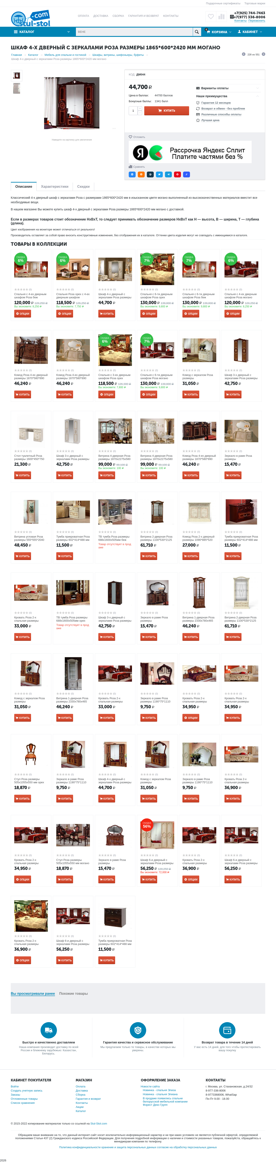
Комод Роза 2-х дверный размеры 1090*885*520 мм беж (198, 540)
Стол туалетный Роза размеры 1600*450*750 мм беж (29, 459)
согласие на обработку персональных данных (187, 1147)
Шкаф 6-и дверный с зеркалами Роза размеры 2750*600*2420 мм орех (240, 863)
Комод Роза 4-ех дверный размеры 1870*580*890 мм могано (199, 459)
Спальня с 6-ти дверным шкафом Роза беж (198, 295)
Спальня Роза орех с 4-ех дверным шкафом (72, 295)
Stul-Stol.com (98, 1123)
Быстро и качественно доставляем (48, 1042)
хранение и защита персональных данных (128, 1147)
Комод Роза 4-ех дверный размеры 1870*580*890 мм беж (73, 378)
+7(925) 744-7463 (249, 13)
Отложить (139, 137)
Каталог (26, 32)
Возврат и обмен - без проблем (223, 108)
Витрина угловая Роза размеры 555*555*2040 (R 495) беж (29, 540)
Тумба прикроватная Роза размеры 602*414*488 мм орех (115, 944)
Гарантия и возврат (88, 1098)
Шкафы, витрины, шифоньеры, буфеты (118, 54)
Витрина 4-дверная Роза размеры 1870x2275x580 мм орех (114, 459)
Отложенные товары (24, 1098)
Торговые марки (254, 3)
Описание (23, 186)
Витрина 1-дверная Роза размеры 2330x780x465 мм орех (198, 621)
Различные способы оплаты (221, 114)
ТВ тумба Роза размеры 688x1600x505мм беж (113, 538)
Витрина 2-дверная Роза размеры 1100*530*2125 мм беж (240, 621)
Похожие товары (73, 993)
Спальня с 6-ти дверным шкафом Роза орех (156, 295)
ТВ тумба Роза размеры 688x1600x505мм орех (71, 619)
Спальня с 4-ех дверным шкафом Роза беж (30, 295)
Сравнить (139, 166)
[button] (132, 174)
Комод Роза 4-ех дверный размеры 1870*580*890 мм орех (31, 378)
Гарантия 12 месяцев (216, 102)
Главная (16, 54)
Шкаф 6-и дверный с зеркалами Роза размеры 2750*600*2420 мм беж (156, 863)
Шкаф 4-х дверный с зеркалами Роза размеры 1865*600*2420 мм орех (114, 782)
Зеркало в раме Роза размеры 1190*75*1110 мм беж (197, 782)
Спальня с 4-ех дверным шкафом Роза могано (240, 295)
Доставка (82, 1090)
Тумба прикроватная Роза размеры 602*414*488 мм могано (241, 540)
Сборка (80, 1094)
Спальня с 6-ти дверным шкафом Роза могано (156, 376)
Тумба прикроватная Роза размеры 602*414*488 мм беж (73, 540)
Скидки (83, 186)
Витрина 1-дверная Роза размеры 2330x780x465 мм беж (72, 701)
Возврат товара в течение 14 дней (227, 1042)
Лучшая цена (210, 120)
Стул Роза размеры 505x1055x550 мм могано (72, 861)
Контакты (240, 20)
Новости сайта (150, 1086)
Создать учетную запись (26, 1090)
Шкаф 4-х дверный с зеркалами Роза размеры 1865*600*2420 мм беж (114, 297)
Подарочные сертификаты (223, 3)
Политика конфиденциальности (79, 1147)
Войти (15, 1086)
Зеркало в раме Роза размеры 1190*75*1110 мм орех (71, 782)
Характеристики (54, 186)
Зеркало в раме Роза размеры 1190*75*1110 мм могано (155, 701)
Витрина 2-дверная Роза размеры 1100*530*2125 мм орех (156, 540)
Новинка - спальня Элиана (160, 1094)
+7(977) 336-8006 (249, 17)
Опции (24, 313)
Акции (79, 1107)
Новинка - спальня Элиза (159, 1090)
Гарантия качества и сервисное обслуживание (138, 1042)
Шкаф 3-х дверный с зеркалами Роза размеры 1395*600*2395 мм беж (72, 459)
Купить (169, 110)
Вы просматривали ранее (33, 993)
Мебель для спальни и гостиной (65, 54)
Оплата (80, 1086)
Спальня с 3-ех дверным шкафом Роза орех (114, 376)
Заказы (15, 1094)
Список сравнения (23, 1102)
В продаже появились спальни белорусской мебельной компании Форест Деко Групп (165, 1101)
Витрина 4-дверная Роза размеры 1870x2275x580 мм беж (156, 459)
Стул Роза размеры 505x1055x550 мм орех (29, 780)
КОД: (132, 74)
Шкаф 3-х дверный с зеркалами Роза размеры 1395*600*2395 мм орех (240, 378)
